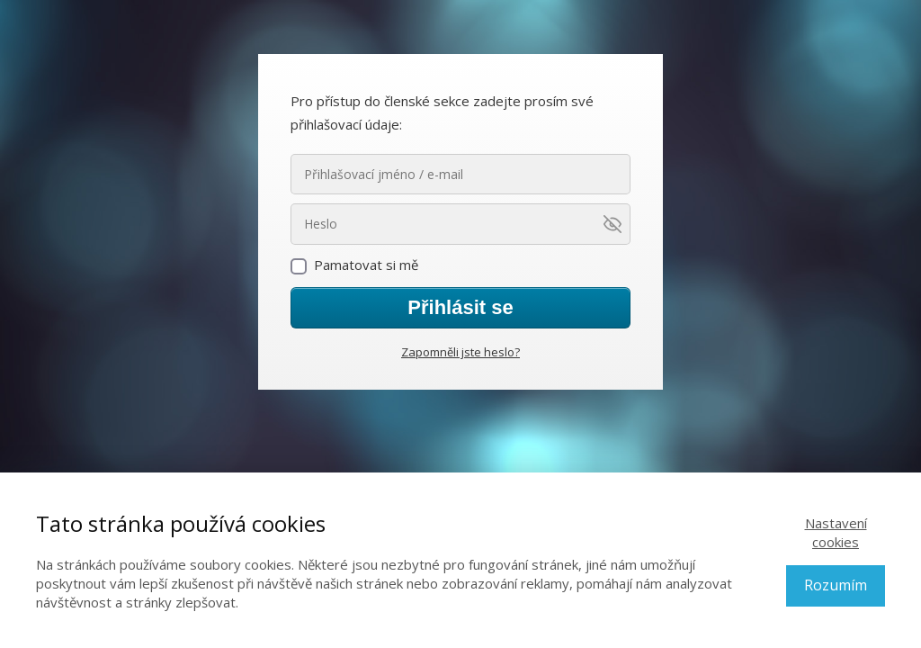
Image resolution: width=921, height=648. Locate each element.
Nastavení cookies (836, 532)
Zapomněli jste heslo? (460, 352)
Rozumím (835, 585)
